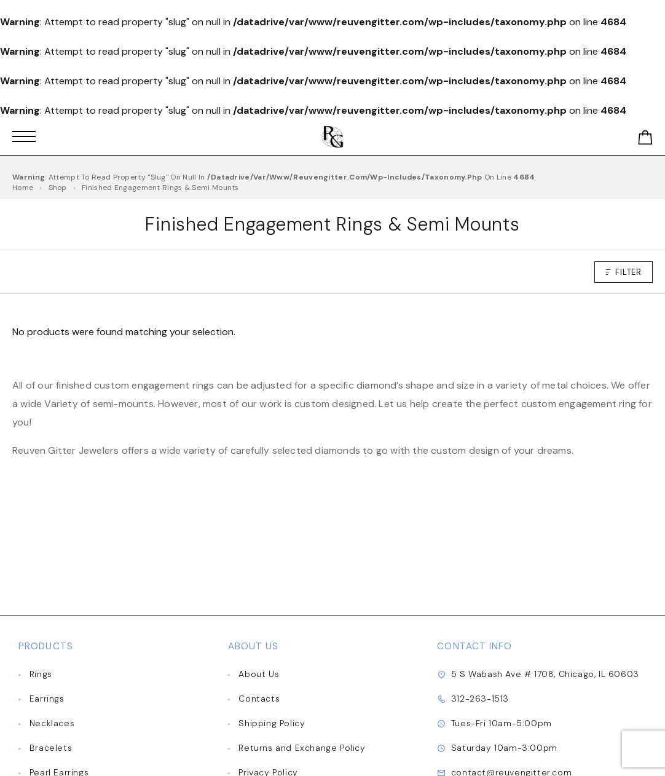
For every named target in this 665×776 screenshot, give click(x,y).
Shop (58, 187)
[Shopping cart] (645, 139)
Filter (623, 272)
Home (22, 187)
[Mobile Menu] (24, 136)
